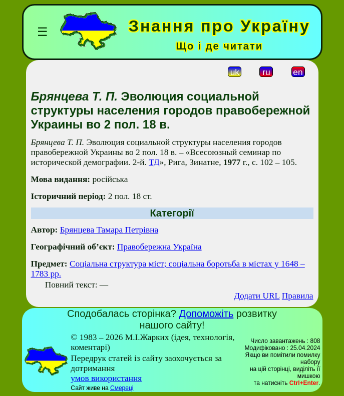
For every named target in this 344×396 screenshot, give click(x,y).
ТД (154, 162)
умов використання (106, 378)
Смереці (121, 388)
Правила (297, 295)
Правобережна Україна (159, 247)
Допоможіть (206, 313)
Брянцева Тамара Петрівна (109, 229)
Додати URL (256, 295)
